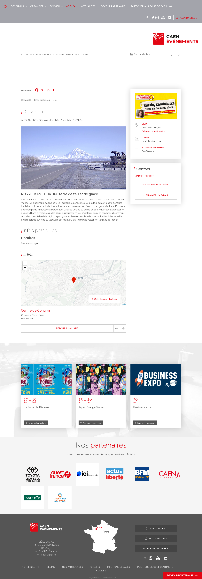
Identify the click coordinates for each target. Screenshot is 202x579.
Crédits (95, 567)
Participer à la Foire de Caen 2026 (152, 6)
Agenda (71, 6)
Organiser (36, 6)
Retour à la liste (142, 54)
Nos (101, 445)
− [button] (25, 268)
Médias (50, 567)
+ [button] (25, 263)
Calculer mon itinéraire (104, 299)
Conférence (148, 151)
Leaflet (123, 305)
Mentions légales (118, 567)
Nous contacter (155, 548)
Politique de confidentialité (155, 567)
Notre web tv (30, 567)
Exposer (55, 6)
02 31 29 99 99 (49, 555)
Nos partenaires (72, 567)
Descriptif (26, 100)
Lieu (55, 100)
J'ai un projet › (156, 538)
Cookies (101, 571)
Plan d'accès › (155, 528)
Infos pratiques (42, 100)
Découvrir (17, 6)
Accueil (25, 54)
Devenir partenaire (113, 6)
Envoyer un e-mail (156, 195)
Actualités (88, 6)
